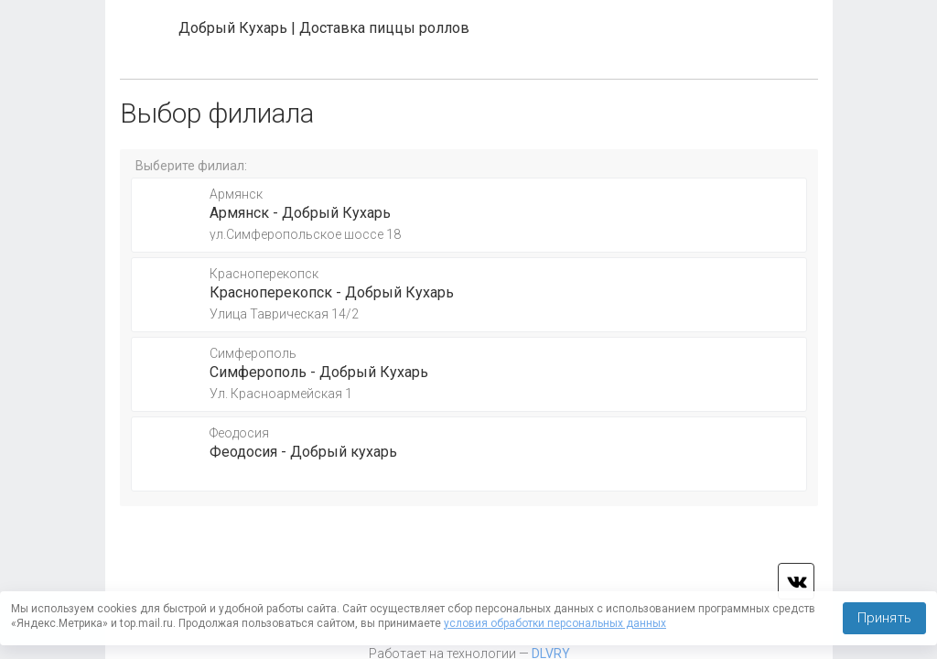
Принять (884, 618)
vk (796, 581)
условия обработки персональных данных (555, 623)
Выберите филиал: (191, 165)
